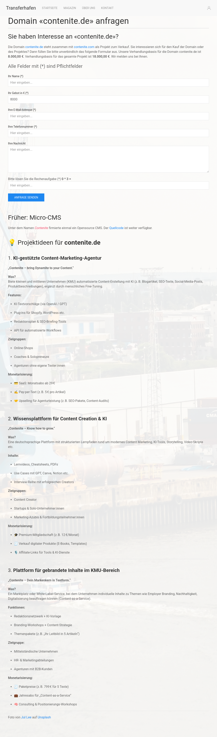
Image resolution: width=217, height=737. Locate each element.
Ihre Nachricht (16, 143)
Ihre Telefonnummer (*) (22, 126)
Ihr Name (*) (15, 76)
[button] (209, 8)
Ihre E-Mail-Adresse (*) (22, 109)
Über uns (88, 8)
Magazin (70, 8)
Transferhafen (21, 8)
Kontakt (107, 8)
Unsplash (44, 717)
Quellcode (116, 228)
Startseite (50, 8)
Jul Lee (26, 717)
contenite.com (84, 47)
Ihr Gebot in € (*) (18, 93)
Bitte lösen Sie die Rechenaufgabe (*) (39, 179)
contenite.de (34, 47)
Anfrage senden (26, 197)
